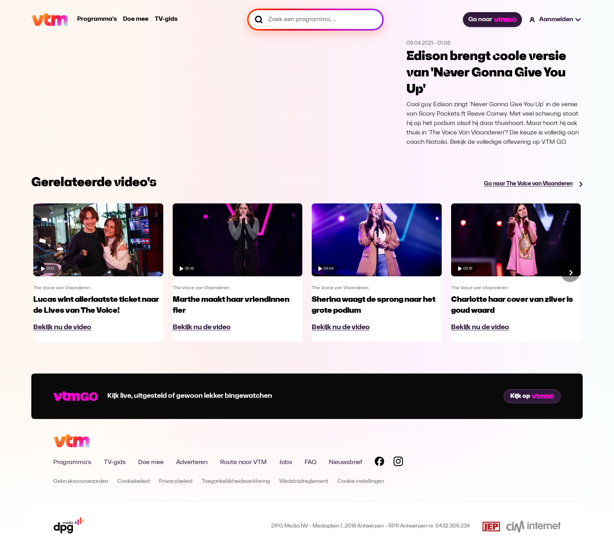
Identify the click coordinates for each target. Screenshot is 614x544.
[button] (555, 19)
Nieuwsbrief (345, 462)
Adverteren (192, 462)
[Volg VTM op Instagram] (398, 463)
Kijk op (532, 396)
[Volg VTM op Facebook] (379, 463)
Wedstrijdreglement (303, 481)
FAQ (310, 462)
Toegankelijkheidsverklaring (236, 481)
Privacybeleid (175, 481)
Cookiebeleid (133, 481)
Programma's (97, 19)
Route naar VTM (243, 462)
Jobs (285, 462)
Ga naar (492, 19)
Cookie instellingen (361, 481)
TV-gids (166, 19)
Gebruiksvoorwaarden (80, 481)
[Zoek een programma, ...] (315, 19)
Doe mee (135, 19)
